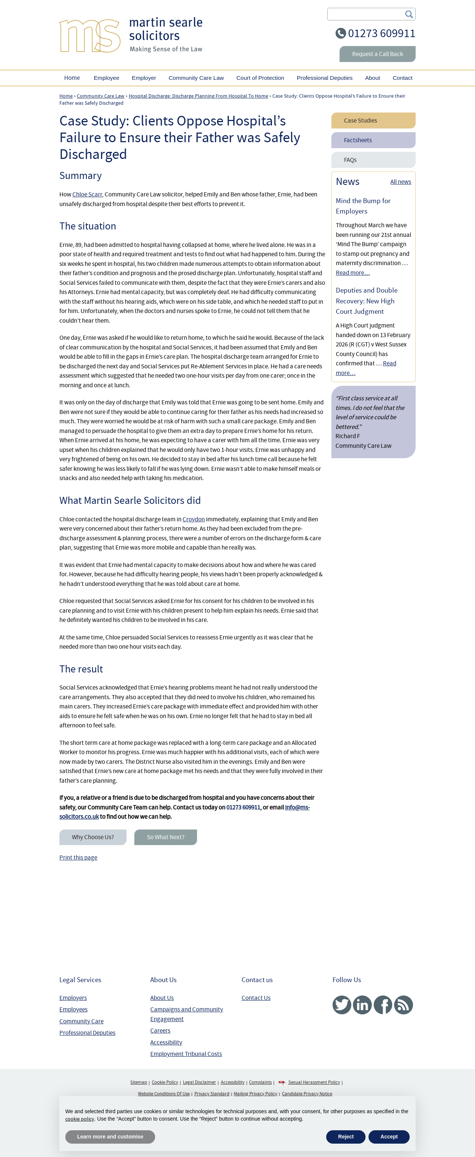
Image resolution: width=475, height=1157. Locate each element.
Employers (73, 998)
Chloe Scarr (87, 194)
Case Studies (360, 120)
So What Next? (165, 837)
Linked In (362, 1004)
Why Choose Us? (93, 837)
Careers (160, 1030)
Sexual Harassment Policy (314, 1082)
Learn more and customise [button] (110, 1137)
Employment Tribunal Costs (186, 1054)
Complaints (260, 1082)
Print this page (78, 857)
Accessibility (166, 1042)
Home (72, 78)
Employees (73, 1009)
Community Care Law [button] (196, 78)
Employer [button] (144, 78)
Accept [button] (389, 1137)
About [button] (372, 78)
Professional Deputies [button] (325, 78)
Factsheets (358, 140)
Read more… (353, 273)
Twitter (341, 1004)
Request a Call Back (377, 54)
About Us (162, 998)
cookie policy (79, 1118)
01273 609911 (382, 33)
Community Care (81, 1021)
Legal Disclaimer (199, 1082)
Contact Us (256, 998)
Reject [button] (346, 1137)
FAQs (350, 160)
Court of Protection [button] (260, 78)
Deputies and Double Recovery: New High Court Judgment (366, 301)
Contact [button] (402, 78)
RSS (403, 1004)
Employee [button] (106, 78)
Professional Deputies (87, 1033)
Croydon (194, 519)
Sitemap (138, 1082)
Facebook (382, 1004)
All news (400, 182)
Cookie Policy (165, 1082)
